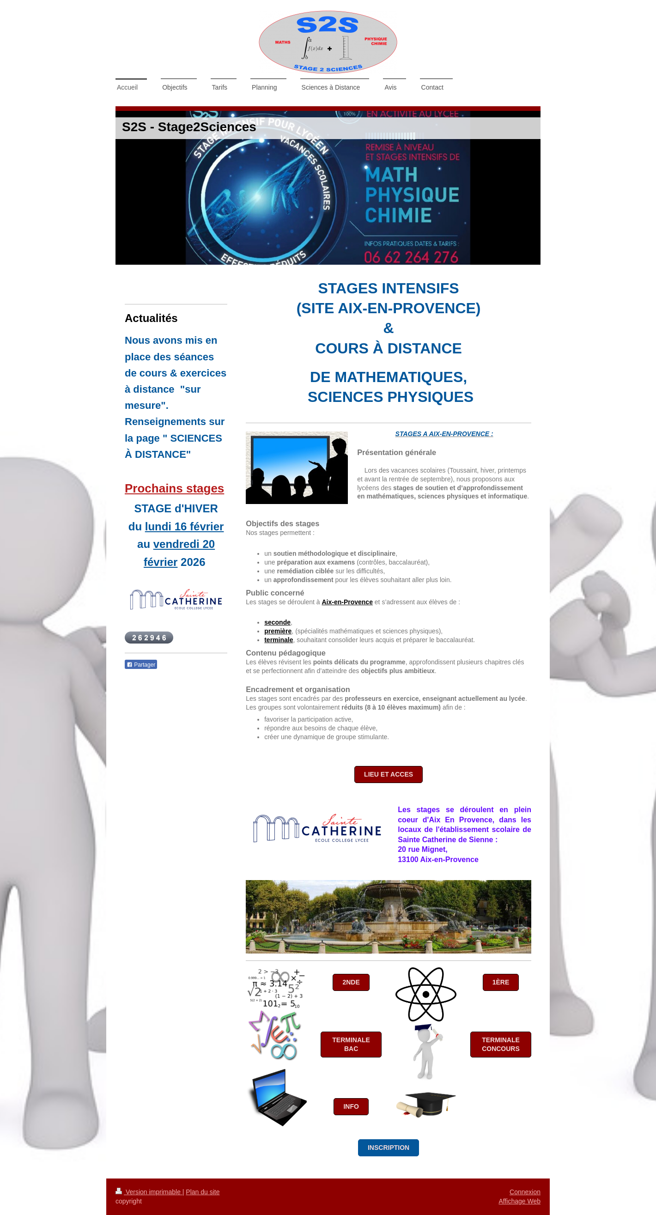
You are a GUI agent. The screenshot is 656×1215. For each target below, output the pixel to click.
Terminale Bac (351, 1044)
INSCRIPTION (388, 1147)
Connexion (525, 1192)
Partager (141, 665)
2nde (350, 982)
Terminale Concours (501, 1044)
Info (350, 1106)
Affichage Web (519, 1201)
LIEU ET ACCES (388, 774)
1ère (501, 982)
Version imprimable (148, 1192)
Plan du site (202, 1192)
